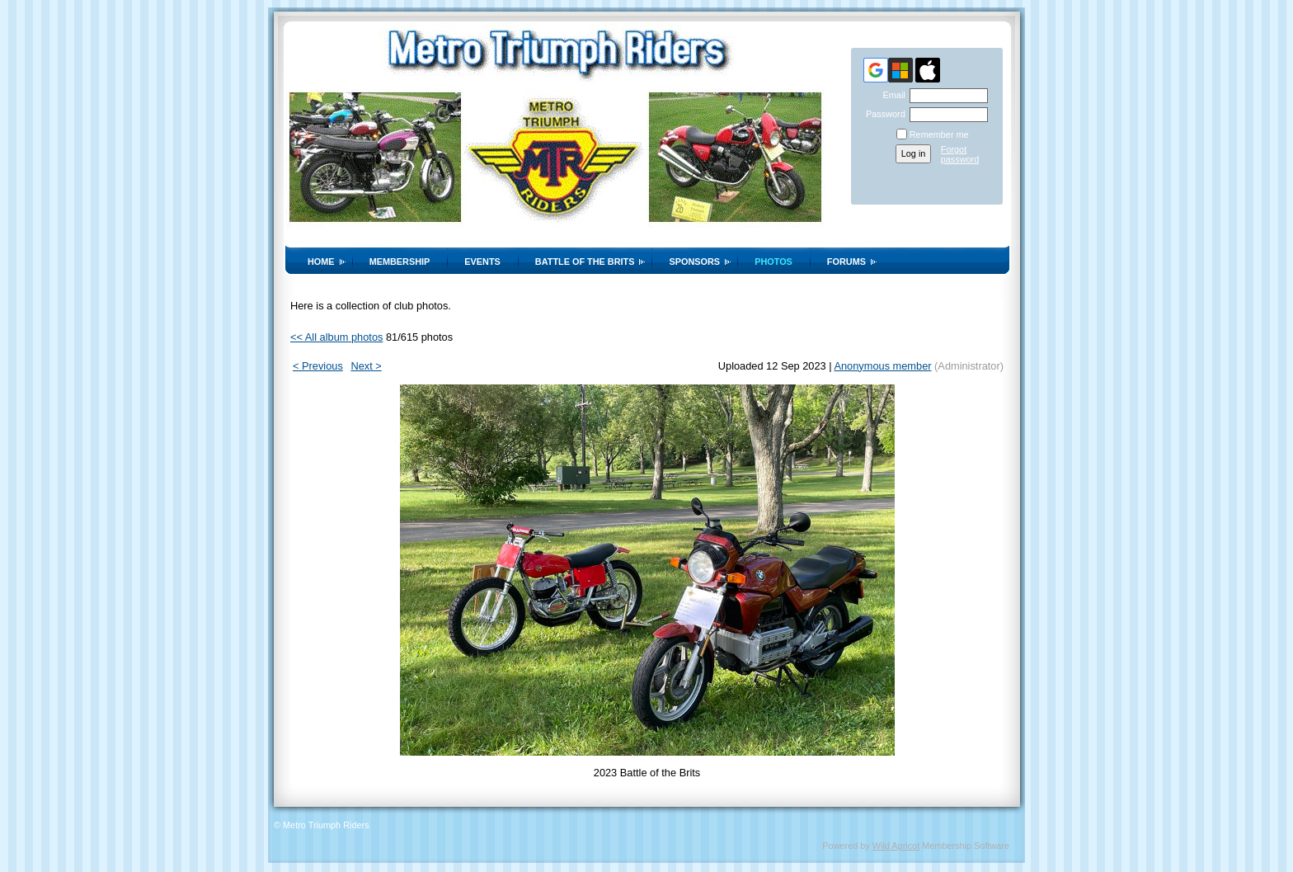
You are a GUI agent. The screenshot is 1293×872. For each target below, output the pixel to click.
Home (321, 261)
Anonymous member (882, 366)
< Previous (318, 366)
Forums (846, 261)
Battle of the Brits (585, 261)
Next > (365, 366)
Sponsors (694, 261)
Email (891, 95)
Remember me (939, 134)
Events (482, 261)
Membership (399, 261)
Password (882, 114)
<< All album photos (336, 337)
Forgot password (960, 154)
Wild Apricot (895, 846)
